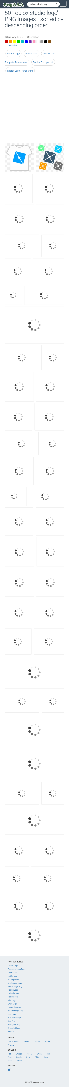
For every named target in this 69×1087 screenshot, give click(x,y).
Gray (46, 1057)
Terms (47, 1042)
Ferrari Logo (13, 966)
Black (10, 1061)
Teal (48, 1054)
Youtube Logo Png (15, 1011)
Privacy (11, 1045)
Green (39, 1054)
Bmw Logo (12, 1004)
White (37, 1057)
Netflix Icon (12, 976)
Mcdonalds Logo (15, 983)
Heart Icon (12, 973)
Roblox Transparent (43, 62)
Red (9, 1054)
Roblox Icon (31, 53)
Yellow (29, 1054)
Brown (19, 1061)
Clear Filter (12, 45)
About (26, 1042)
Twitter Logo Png (15, 986)
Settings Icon (13, 980)
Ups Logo (12, 1014)
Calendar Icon (13, 993)
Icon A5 (11, 1031)
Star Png (11, 1021)
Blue (9, 1057)
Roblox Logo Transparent (20, 70)
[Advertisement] (32, 110)
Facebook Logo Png (16, 969)
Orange (19, 1054)
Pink (28, 1057)
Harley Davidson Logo (17, 1007)
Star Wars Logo (14, 1018)
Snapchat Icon (14, 1028)
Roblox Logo (13, 53)
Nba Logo (12, 1000)
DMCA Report (13, 1042)
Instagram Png (14, 1025)
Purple (18, 1057)
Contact (37, 1042)
